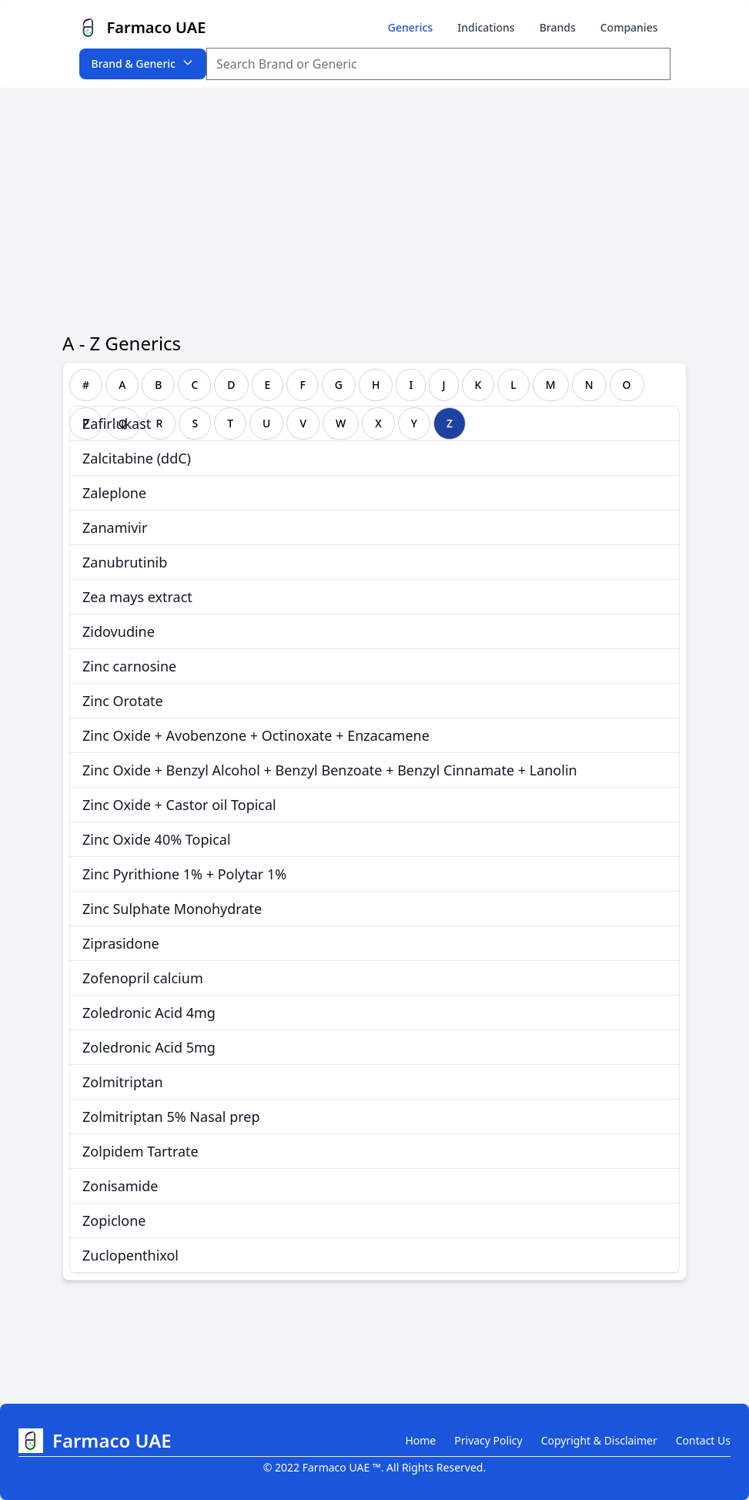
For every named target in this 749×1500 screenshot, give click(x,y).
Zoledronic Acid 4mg (149, 1012)
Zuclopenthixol (130, 1255)
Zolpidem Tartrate (140, 1151)
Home (420, 1440)
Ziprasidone (120, 943)
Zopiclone (113, 1220)
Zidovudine (118, 631)
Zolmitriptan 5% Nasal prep (170, 1116)
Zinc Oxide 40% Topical (156, 839)
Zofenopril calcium (142, 978)
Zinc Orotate (122, 700)
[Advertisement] (374, 203)
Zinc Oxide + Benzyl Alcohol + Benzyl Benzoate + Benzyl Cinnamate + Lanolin (329, 770)
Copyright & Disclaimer (599, 1440)
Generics (410, 27)
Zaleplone (114, 493)
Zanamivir (114, 527)
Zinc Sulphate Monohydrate (172, 908)
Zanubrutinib (124, 562)
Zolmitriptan (122, 1082)
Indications (485, 27)
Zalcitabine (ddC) (136, 458)
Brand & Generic (143, 63)
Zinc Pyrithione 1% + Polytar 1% (184, 874)
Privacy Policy (488, 1440)
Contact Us (703, 1440)
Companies (629, 27)
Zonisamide (120, 1186)
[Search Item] (438, 64)
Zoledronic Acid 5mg (149, 1047)
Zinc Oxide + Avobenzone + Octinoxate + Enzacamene (256, 735)
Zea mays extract (137, 597)
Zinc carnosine (129, 666)
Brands (558, 27)
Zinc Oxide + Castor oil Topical (179, 804)
